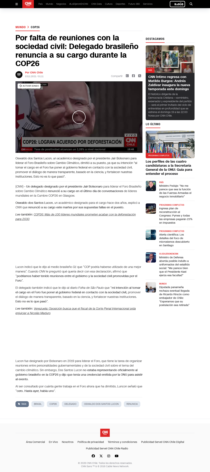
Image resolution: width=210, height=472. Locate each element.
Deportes (120, 4)
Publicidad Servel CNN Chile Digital (162, 442)
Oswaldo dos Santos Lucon (101, 404)
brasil (38, 404)
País (40, 4)
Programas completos (171, 205)
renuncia (132, 404)
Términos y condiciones (122, 442)
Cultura (108, 4)
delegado (70, 404)
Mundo (49, 4)
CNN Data (96, 4)
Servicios (148, 4)
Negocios (61, 4)
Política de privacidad (90, 442)
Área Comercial (35, 442)
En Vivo (53, 442)
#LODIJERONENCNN (168, 253)
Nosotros (68, 442)
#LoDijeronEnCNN (78, 4)
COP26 (35, 27)
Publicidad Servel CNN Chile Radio (107, 448)
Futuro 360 (134, 4)
